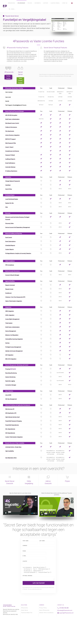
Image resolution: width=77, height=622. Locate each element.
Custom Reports (9, 249)
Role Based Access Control (12, 123)
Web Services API (9, 409)
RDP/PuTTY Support (10, 139)
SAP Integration (9, 355)
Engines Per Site (9, 203)
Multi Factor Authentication (12, 119)
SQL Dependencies (10, 429)
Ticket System (8, 323)
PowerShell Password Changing (13, 421)
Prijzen (30, 3)
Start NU (64, 3)
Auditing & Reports (10, 159)
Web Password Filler (10, 143)
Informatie (38, 3)
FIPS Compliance (9, 265)
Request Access (9, 289)
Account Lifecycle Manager (12, 275)
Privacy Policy (43, 608)
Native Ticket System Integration (13, 301)
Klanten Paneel (55, 3)
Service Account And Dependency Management (17, 227)
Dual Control (8, 237)
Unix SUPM (8, 395)
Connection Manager (10, 385)
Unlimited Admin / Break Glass (13, 447)
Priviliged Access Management (13, 347)
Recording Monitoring (11, 373)
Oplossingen (21, 3)
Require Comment (10, 285)
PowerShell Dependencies (12, 425)
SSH (15, 369)
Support (45, 3)
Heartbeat (7, 185)
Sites (6, 207)
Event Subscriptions (10, 241)
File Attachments (9, 131)
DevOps (7, 343)
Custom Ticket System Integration (14, 437)
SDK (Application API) (10, 413)
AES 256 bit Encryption (11, 115)
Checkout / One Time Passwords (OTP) (15, 297)
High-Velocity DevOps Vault (12, 417)
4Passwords (11, 3)
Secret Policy (8, 189)
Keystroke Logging (10, 381)
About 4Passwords (44, 610)
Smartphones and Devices (12, 151)
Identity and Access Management (14, 351)
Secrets (7, 101)
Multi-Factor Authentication (12, 327)
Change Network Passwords (12, 181)
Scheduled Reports (10, 245)
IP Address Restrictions (11, 171)
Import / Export (9, 147)
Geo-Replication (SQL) (11, 457)
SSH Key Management (11, 399)
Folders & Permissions (11, 127)
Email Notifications (10, 163)
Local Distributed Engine (11, 199)
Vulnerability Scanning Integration (14, 339)
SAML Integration (9, 315)
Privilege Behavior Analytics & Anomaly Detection (18, 253)
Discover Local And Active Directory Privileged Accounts (17, 218)
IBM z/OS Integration (10, 359)
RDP (11, 369)
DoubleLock (8, 293)
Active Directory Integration (12, 135)
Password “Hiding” (10, 155)
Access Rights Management (12, 319)
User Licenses (8, 92)
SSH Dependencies (10, 433)
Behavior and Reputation (11, 335)
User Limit (8, 97)
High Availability (9, 451)
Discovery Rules (9, 223)
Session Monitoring (10, 377)
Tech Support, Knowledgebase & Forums (15, 105)
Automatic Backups (10, 167)
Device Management (10, 331)
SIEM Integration (9, 311)
